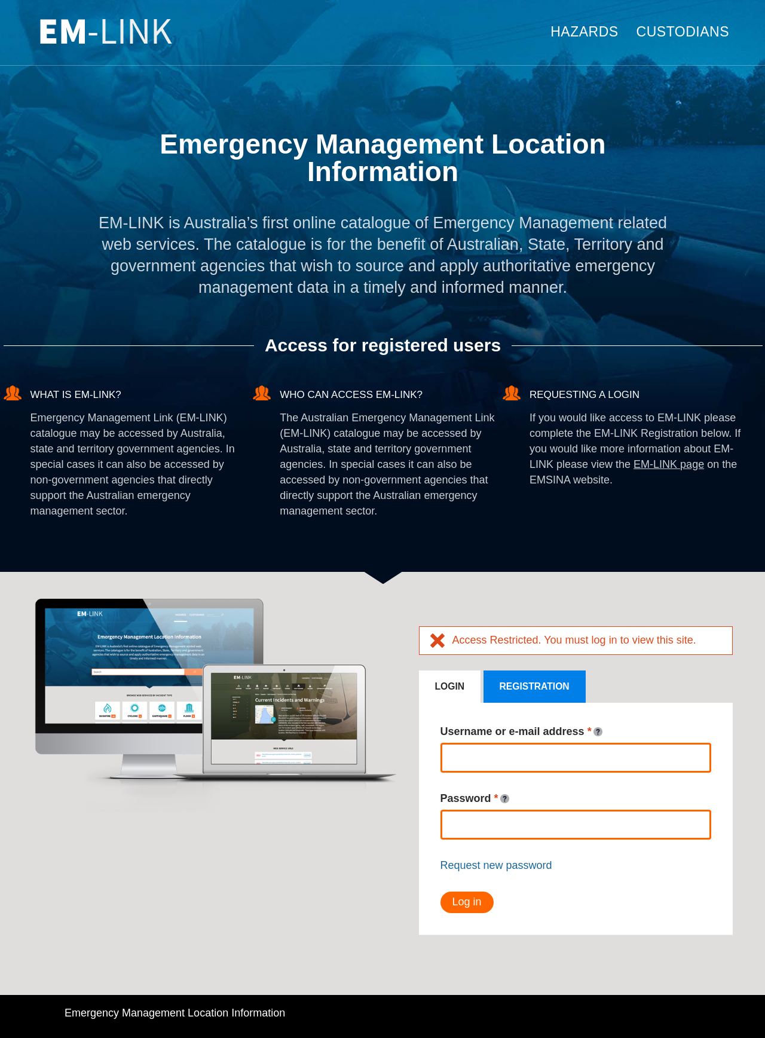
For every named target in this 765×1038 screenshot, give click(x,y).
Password (474, 799)
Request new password (496, 865)
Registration (535, 686)
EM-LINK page (669, 464)
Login (450, 686)
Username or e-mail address (521, 732)
